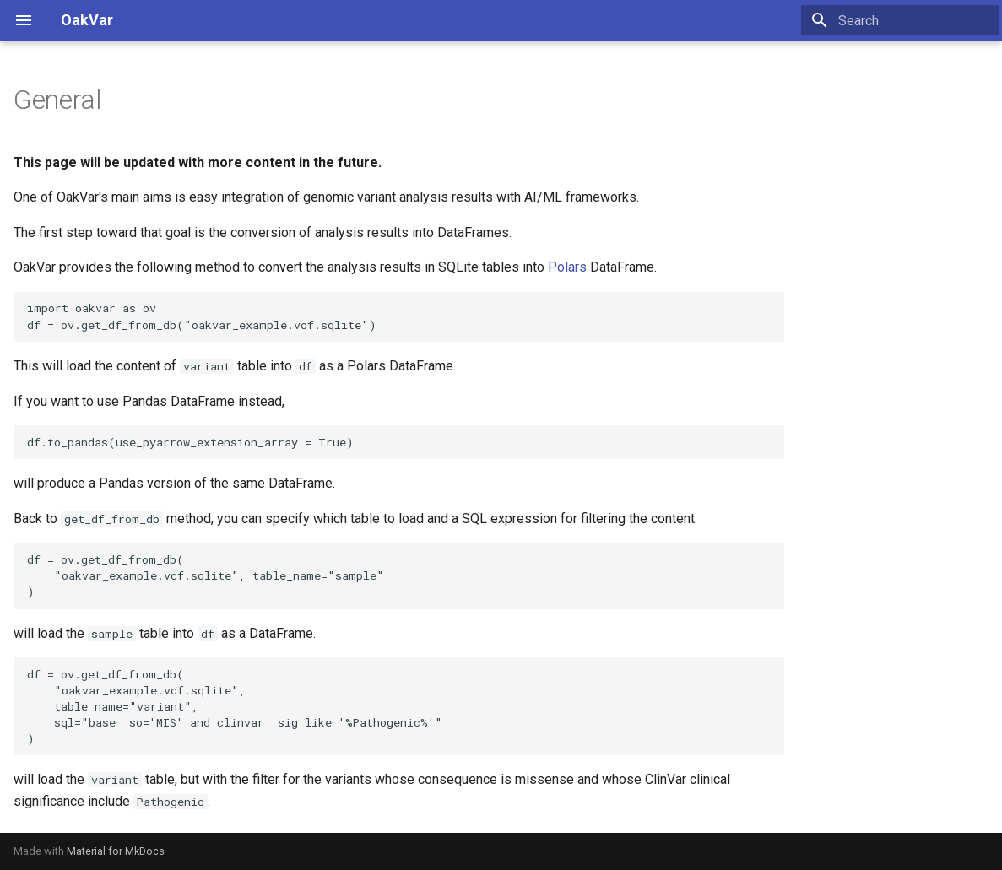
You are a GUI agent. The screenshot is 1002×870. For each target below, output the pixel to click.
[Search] (900, 20)
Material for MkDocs (116, 851)
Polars (567, 267)
